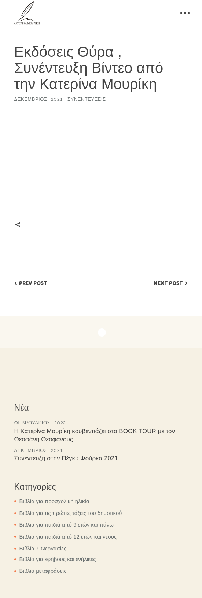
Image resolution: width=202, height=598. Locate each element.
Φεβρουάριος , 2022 (40, 423)
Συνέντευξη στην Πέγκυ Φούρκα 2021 (66, 458)
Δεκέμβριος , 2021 (38, 99)
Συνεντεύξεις (86, 99)
